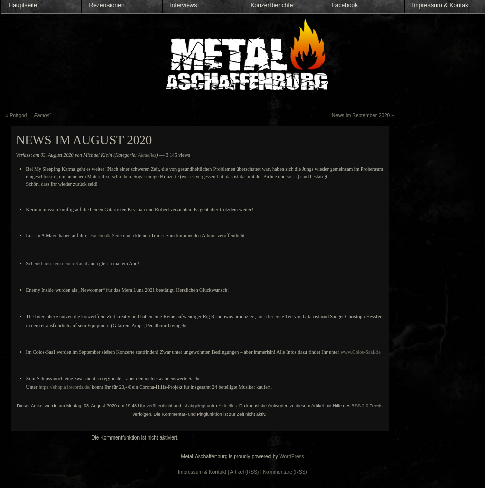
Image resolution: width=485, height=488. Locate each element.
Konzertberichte (272, 5)
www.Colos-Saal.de (360, 352)
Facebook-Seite (106, 235)
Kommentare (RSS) (285, 472)
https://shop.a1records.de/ (65, 387)
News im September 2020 (361, 115)
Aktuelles (147, 155)
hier (261, 316)
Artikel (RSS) (244, 472)
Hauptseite (23, 5)
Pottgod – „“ (30, 115)
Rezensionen (107, 5)
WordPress (291, 456)
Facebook (345, 5)
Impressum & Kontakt (441, 5)
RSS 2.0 (360, 405)
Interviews (183, 5)
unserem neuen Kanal (65, 263)
